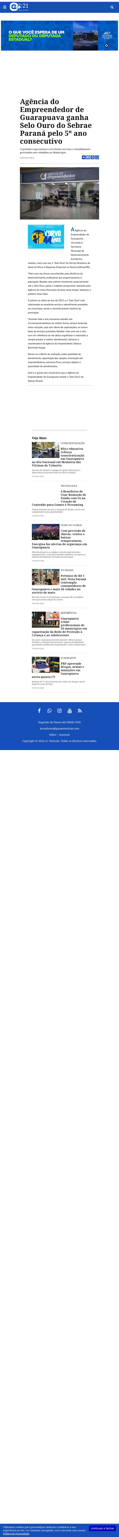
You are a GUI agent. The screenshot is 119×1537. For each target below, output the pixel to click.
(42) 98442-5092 (71, 722)
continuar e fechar (102, 1528)
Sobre (52, 734)
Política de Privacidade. (16, 1533)
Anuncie (64, 734)
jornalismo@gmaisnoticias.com (59, 728)
